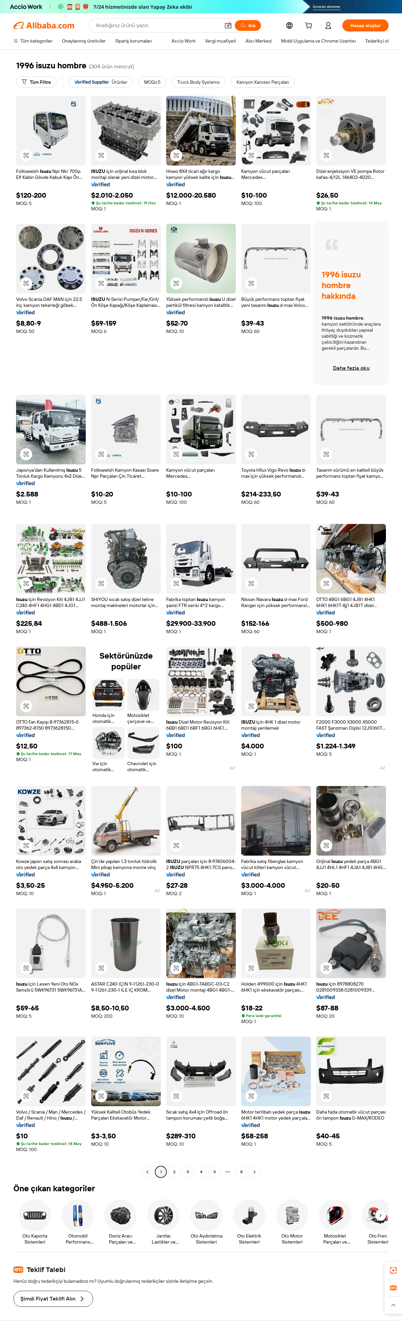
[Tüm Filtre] (36, 82)
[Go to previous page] (147, 1172)
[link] (393, 1270)
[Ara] (248, 25)
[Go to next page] (255, 1172)
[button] (228, 25)
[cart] (310, 26)
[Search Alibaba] (157, 25)
